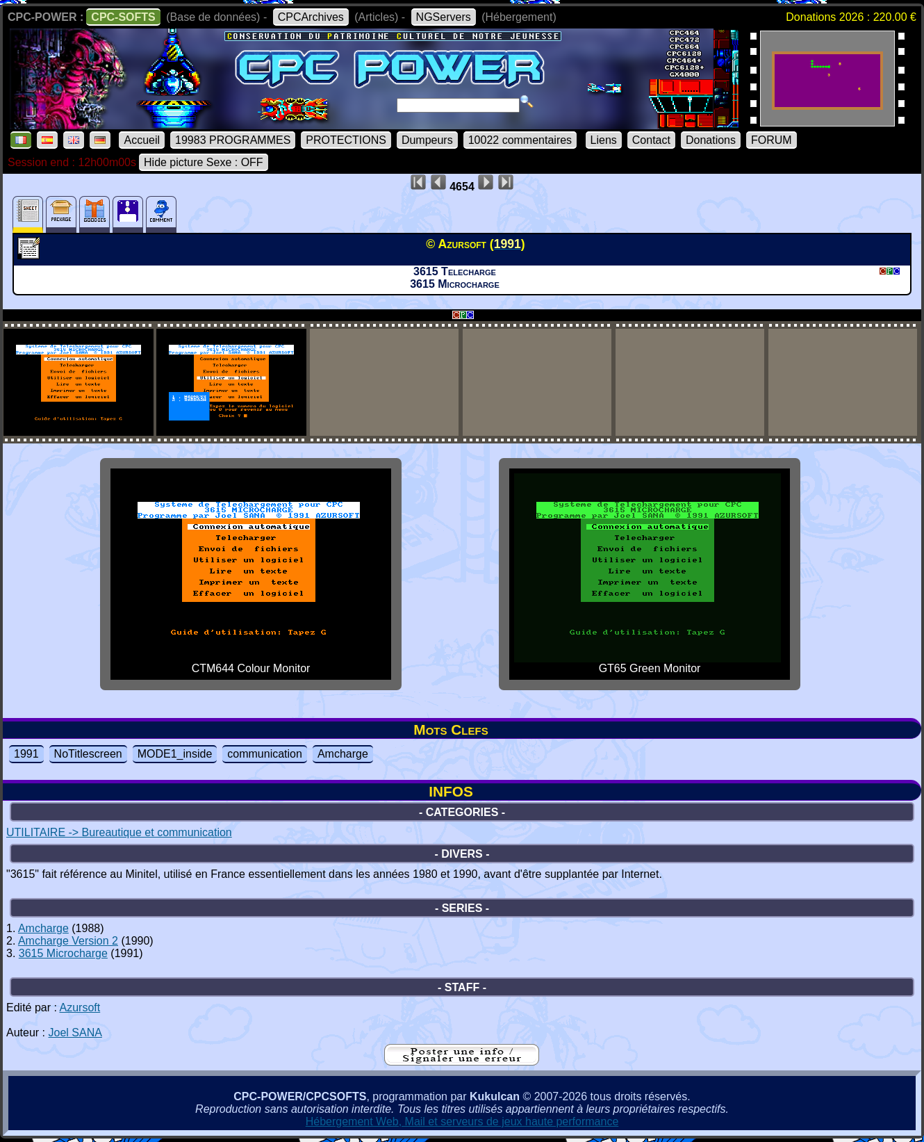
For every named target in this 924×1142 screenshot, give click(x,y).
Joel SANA (74, 1032)
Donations (711, 140)
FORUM (771, 140)
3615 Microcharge (63, 953)
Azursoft (80, 1007)
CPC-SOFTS (123, 17)
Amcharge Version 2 (68, 941)
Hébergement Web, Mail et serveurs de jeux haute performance (462, 1121)
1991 (26, 754)
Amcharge (342, 754)
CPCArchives (311, 17)
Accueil (142, 140)
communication (264, 754)
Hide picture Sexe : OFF (203, 162)
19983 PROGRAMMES (232, 140)
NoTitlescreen (88, 754)
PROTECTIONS (346, 140)
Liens (604, 140)
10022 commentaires (520, 140)
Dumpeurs (427, 140)
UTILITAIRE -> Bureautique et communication (119, 832)
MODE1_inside (175, 754)
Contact (651, 140)
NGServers (443, 17)
